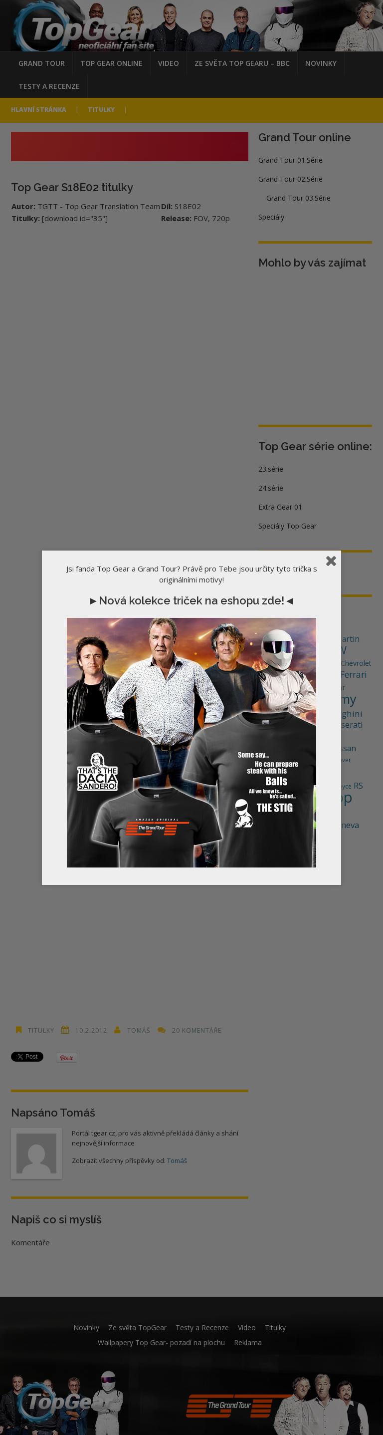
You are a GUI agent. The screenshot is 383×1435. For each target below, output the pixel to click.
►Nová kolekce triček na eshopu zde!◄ (191, 600)
